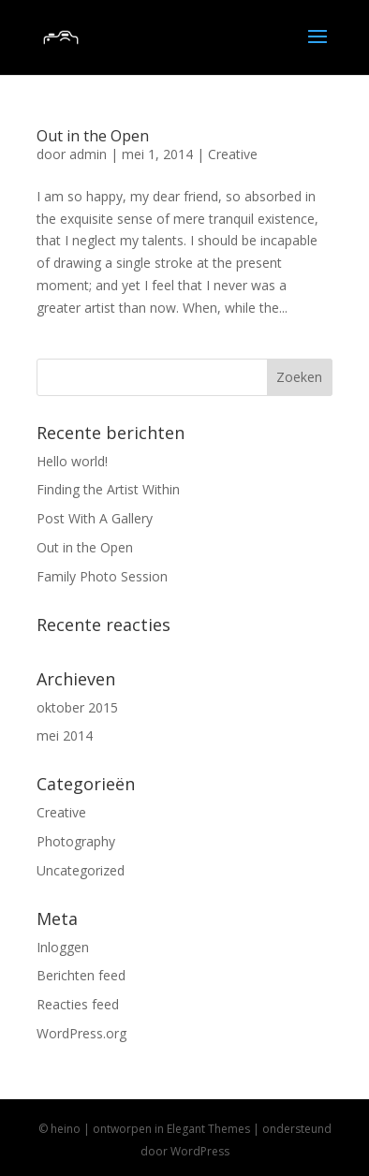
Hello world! (72, 461)
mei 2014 (65, 735)
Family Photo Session (102, 576)
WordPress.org (81, 1033)
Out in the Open (93, 135)
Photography (76, 841)
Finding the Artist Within (108, 489)
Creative (233, 154)
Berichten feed (81, 975)
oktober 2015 (77, 707)
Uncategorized (81, 870)
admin (88, 154)
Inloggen (63, 947)
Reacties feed (78, 1004)
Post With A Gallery (95, 518)
